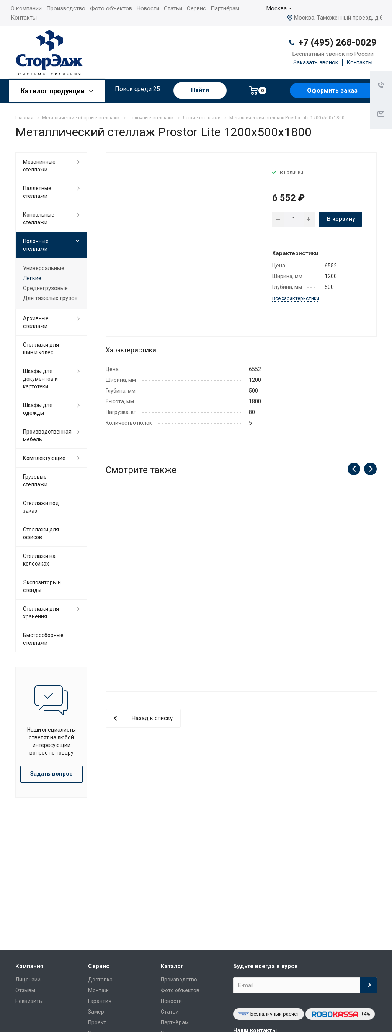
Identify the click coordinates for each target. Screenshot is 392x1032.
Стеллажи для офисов (41, 533)
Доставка (100, 980)
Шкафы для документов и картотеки (40, 379)
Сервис (196, 8)
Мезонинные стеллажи (39, 166)
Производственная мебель (47, 435)
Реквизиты (29, 1001)
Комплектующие (44, 458)
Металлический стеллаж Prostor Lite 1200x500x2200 (336, 590)
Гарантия (99, 1001)
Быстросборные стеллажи (43, 639)
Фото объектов (111, 8)
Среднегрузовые (45, 288)
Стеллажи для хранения (41, 613)
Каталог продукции (57, 91)
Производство (65, 8)
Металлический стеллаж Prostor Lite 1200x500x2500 (147, 590)
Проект (97, 1022)
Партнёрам (225, 8)
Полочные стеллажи (36, 245)
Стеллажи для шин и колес (41, 348)
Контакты (24, 17)
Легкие (32, 278)
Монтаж (98, 990)
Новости (148, 8)
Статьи (173, 8)
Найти (200, 90)
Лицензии (28, 980)
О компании (26, 8)
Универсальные (43, 268)
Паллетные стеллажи (37, 192)
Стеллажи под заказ (41, 507)
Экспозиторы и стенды (42, 586)
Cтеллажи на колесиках (39, 560)
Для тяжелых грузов (50, 298)
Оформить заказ (332, 90)
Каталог (172, 966)
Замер (96, 1012)
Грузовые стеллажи (35, 480)
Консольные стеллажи (38, 218)
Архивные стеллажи (36, 322)
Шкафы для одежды (37, 409)
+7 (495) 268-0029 (337, 42)
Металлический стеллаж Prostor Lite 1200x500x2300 (241, 590)
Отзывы (25, 990)
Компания (29, 966)
